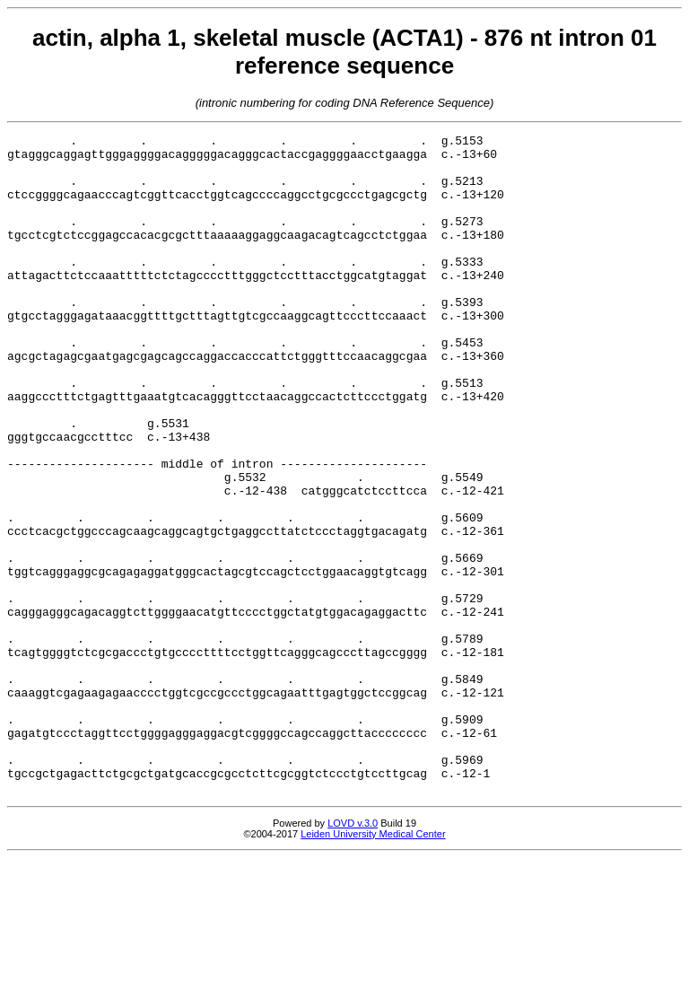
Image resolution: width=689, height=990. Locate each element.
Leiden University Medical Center (373, 965)
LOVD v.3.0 (352, 955)
